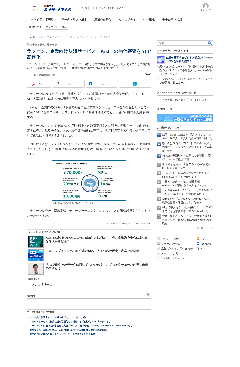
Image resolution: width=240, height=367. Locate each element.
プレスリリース (41, 284)
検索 (210, 43)
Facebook (206, 243)
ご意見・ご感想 (170, 238)
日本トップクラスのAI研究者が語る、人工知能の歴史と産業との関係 (92, 251)
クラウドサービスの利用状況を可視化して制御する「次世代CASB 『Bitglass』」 (70, 321)
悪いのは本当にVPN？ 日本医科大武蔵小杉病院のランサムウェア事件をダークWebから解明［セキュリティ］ (186, 70)
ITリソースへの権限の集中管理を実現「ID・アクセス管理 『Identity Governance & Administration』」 (82, 325)
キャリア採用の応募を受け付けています (183, 99)
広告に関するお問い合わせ (177, 248)
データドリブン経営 (74, 19)
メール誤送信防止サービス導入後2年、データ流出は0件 (58, 317)
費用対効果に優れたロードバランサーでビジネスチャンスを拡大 (62, 334)
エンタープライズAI (56, 27)
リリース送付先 (170, 243)
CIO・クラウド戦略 (41, 19)
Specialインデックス (173, 258)
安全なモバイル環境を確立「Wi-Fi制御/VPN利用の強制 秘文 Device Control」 (69, 330)
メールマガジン (170, 253)
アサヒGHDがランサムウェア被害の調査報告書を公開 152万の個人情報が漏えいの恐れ (187, 220)
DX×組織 (149, 19)
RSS (203, 238)
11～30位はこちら (204, 228)
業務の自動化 (102, 19)
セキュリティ (127, 19)
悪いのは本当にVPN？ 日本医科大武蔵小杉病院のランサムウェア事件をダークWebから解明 (187, 147)
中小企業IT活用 (172, 19)
